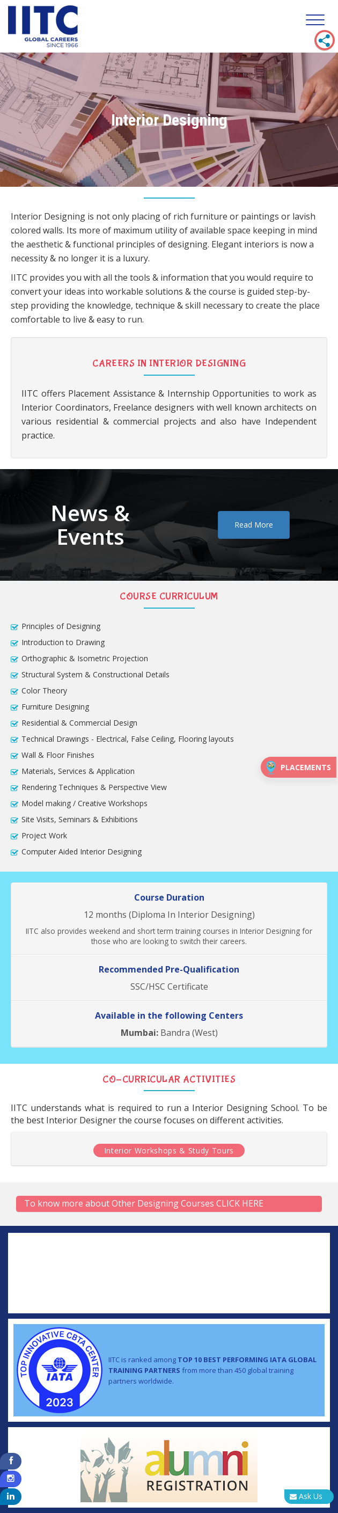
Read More (253, 525)
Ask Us (306, 1496)
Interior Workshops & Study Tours (169, 1150)
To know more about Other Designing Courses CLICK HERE (143, 1203)
